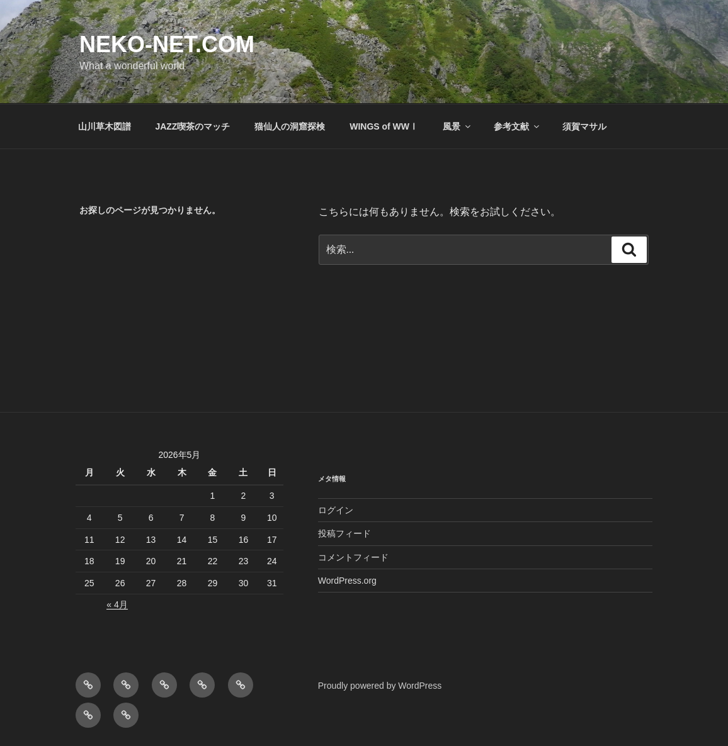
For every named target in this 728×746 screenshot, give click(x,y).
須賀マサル (584, 126)
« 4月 (116, 604)
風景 (457, 126)
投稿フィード (344, 533)
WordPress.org (347, 581)
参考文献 (517, 126)
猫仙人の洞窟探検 (289, 126)
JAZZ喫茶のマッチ (192, 126)
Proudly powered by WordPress (380, 686)
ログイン (335, 510)
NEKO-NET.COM (166, 44)
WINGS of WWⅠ (384, 126)
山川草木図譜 (104, 126)
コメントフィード (353, 557)
